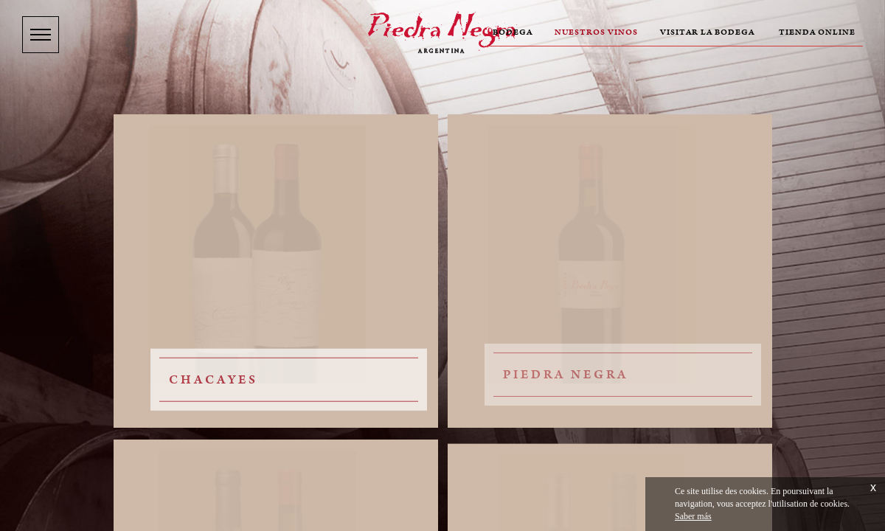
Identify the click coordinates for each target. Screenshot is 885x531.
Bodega (512, 32)
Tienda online (817, 32)
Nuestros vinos (596, 32)
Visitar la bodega (707, 32)
